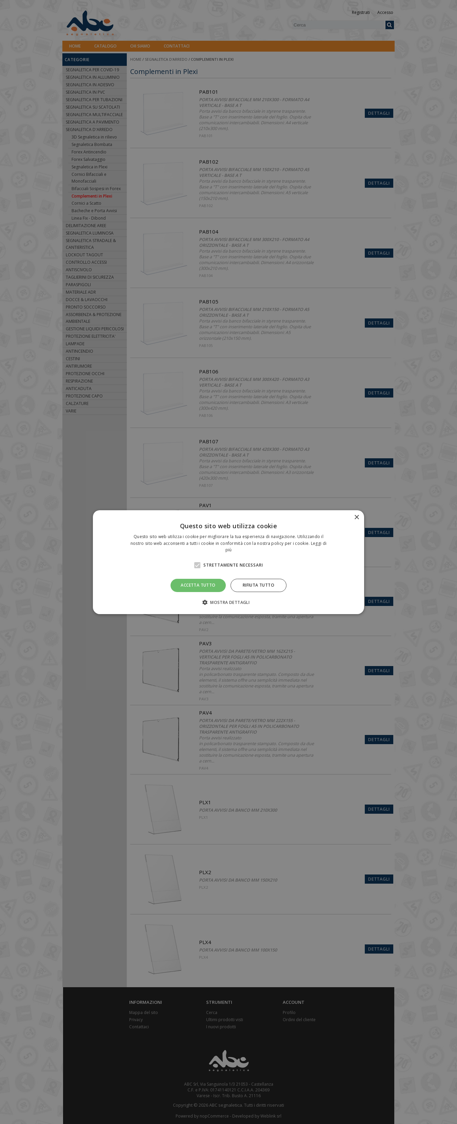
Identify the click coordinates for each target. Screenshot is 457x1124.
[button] (228, 602)
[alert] (228, 562)
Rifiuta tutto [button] (258, 585)
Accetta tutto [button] (198, 585)
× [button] (356, 517)
